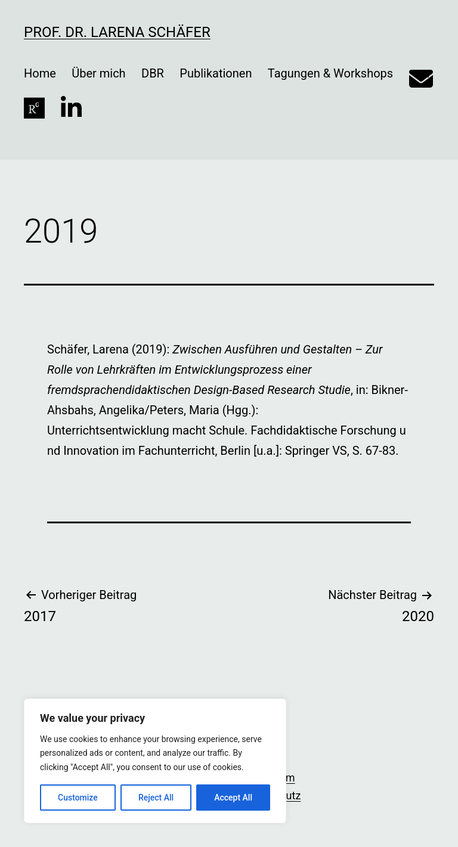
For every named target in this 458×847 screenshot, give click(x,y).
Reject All (156, 797)
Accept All (233, 797)
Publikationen (216, 73)
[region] (155, 761)
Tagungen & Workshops (330, 73)
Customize (78, 797)
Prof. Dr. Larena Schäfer (117, 32)
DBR (152, 73)
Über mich (98, 73)
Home (40, 73)
